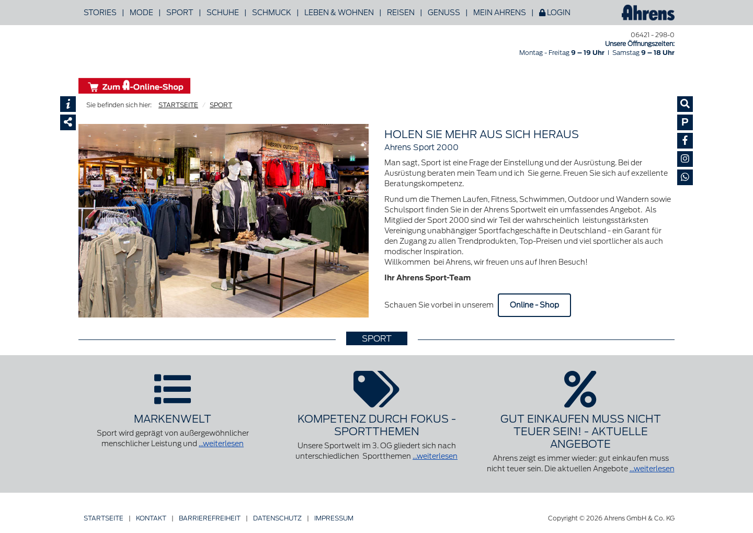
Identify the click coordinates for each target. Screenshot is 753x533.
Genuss (444, 12)
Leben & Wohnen (339, 12)
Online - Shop (534, 305)
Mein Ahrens (499, 12)
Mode (141, 12)
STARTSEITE (178, 105)
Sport (179, 12)
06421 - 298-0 (653, 35)
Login (555, 12)
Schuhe (223, 12)
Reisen (401, 12)
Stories (100, 12)
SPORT (221, 105)
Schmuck (271, 12)
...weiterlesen (221, 443)
